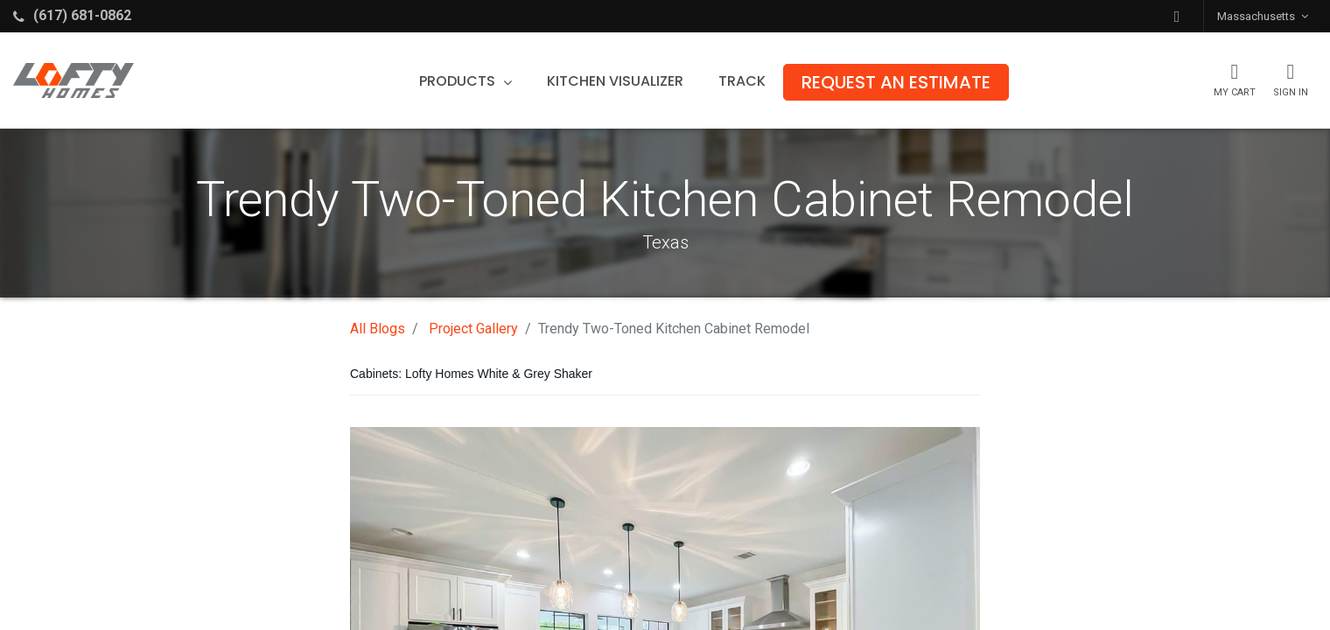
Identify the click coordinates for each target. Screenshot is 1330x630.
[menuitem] (615, 81)
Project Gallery (473, 328)
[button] (1177, 16)
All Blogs (377, 328)
